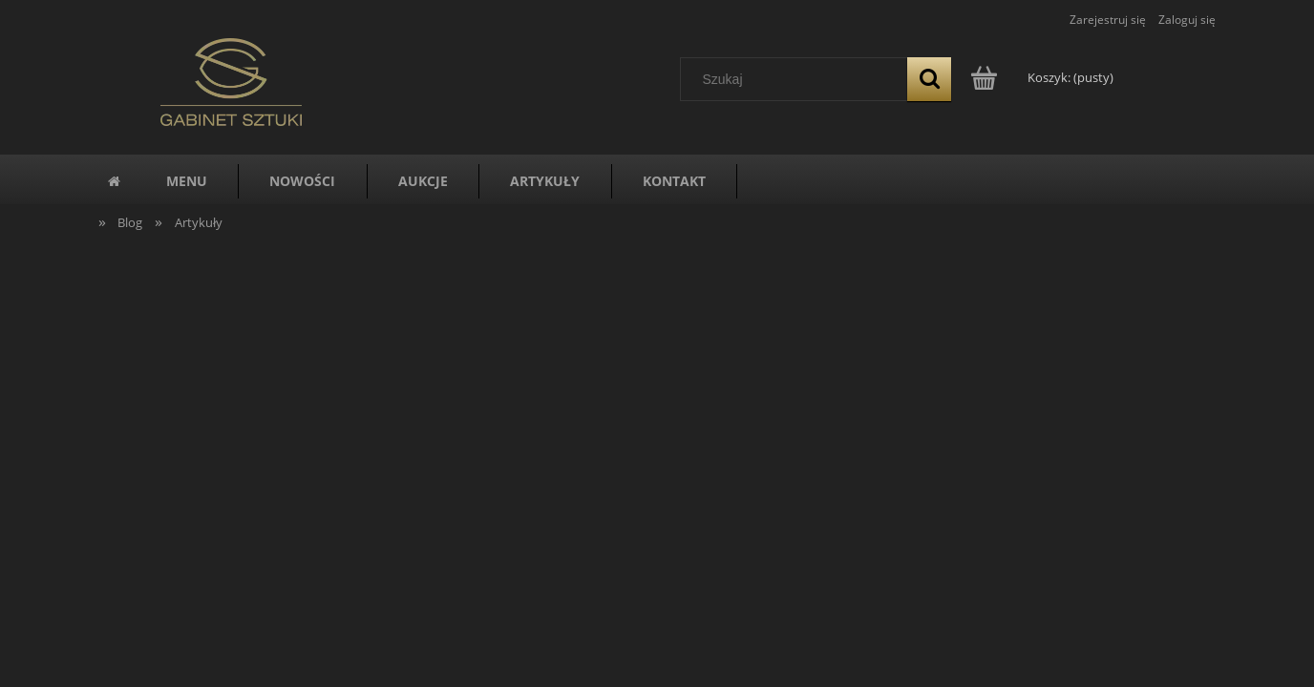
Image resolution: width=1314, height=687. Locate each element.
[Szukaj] (929, 79)
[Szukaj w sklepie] (798, 79)
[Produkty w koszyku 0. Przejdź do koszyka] (1043, 77)
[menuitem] (187, 181)
